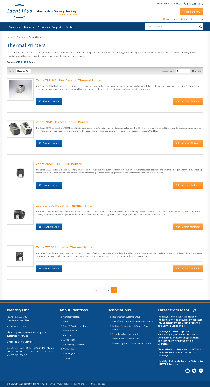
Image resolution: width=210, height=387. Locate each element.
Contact (70, 27)
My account (171, 19)
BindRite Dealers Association (126, 338)
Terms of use (80, 383)
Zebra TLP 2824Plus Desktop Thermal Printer (69, 80)
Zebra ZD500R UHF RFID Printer (59, 164)
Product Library (191, 11)
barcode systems (76, 55)
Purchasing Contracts (73, 344)
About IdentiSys (74, 310)
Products (20, 37)
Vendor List (69, 348)
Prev (96, 290)
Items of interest (192, 19)
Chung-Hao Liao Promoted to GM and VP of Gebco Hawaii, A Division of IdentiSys (179, 352)
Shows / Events (70, 330)
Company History (71, 316)
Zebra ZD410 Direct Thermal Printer (62, 122)
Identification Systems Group (126, 316)
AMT (17, 61)
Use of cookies (98, 383)
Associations (69, 339)
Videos (66, 358)
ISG (24, 61)
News (66, 321)
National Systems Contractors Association (132, 343)
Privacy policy (63, 383)
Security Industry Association (126, 334)
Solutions (14, 27)
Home (159, 3)
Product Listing (35, 37)
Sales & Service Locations (75, 325)
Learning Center (71, 353)
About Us (168, 3)
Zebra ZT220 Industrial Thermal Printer (65, 206)
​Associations (120, 310)
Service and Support (49, 27)
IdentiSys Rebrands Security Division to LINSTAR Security (180, 363)
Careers (67, 335)
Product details (51, 101)
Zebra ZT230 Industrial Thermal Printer (65, 247)
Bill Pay (177, 3)
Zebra (32, 61)
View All (198, 71)
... (103, 290)
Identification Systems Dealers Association (133, 321)
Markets (29, 27)
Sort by (11, 71)
